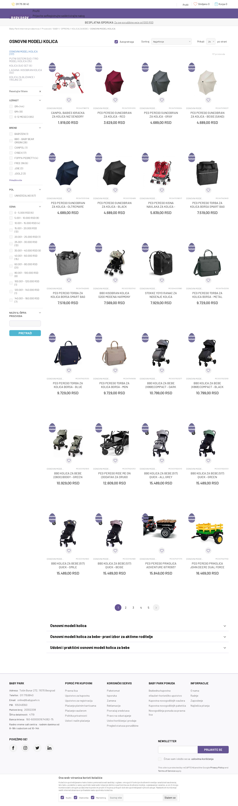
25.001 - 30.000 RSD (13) (26, 243)
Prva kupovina (121, 13)
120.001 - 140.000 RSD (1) (27, 291)
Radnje (194, 695)
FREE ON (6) (21, 163)
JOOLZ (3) (20, 173)
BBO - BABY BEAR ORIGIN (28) (24, 140)
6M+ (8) (18, 111)
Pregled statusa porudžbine (122, 725)
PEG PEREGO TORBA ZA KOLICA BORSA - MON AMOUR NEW (114, 386)
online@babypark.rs (28, 700)
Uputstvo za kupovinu (77, 695)
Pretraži (25, 333)
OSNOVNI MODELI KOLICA (23, 52)
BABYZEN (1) (21, 133)
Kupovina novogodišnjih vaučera (167, 700)
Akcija (65, 13)
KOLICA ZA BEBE (80, 28)
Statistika (84, 798)
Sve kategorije (44, 13)
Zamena (111, 700)
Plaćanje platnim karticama (80, 705)
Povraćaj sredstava (118, 710)
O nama (195, 690)
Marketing (101, 798)
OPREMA (65, 28)
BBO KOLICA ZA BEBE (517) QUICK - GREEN (207, 475)
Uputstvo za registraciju (79, 700)
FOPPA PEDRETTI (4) (26, 157)
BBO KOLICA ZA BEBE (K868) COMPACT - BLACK (207, 385)
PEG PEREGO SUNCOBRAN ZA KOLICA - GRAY (161, 114)
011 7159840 (26, 695)
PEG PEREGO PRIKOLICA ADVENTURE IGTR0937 (160, 565)
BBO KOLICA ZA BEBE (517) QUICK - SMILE (68, 565)
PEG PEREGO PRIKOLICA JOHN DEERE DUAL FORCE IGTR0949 (207, 567)
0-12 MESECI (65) (24, 116)
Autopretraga (127, 41)
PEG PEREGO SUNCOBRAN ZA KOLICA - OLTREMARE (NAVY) (68, 206)
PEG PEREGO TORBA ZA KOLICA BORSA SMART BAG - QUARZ (68, 296)
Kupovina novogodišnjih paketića (167, 705)
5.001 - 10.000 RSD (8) (27, 217)
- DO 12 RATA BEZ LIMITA (138, 22)
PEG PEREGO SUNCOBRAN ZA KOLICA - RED (114, 114)
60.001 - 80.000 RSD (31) (26, 266)
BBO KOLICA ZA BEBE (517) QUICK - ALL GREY (161, 475)
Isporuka (112, 695)
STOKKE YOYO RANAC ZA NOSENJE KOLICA (161, 294)
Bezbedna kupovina (160, 690)
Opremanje (98, 13)
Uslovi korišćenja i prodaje (121, 720)
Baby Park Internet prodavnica (24, 28)
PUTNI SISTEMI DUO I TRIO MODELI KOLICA (23, 59)
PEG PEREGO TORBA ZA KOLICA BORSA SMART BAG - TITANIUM (207, 206)
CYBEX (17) (20, 152)
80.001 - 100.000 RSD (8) (26, 274)
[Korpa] (222, 4)
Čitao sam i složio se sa (188, 759)
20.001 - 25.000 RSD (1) (27, 236)
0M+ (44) (19, 106)
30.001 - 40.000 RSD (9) (28, 250)
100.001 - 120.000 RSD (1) (27, 283)
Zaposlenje (197, 700)
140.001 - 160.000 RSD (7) (27, 300)
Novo (81, 13)
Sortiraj (145, 41)
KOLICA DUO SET (20, 65)
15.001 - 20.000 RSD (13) (26, 230)
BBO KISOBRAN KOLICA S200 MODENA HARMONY (114, 294)
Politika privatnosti (76, 715)
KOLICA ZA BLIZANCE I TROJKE (22, 78)
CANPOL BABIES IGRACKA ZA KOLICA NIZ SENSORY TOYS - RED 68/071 (68, 116)
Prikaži (200, 41)
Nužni (68, 798)
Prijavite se (213, 749)
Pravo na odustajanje (119, 715)
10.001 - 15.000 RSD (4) (27, 223)
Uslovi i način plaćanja (77, 720)
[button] (26, 91)
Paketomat (113, 690)
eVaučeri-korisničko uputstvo (165, 695)
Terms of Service (167, 770)
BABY (56, 28)
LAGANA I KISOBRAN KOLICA (25, 71)
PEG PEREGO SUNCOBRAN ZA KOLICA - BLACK (114, 204)
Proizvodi (46, 28)
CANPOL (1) (21, 147)
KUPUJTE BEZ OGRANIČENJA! (106, 22)
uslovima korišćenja (202, 758)
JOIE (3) (19, 168)
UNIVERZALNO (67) (25, 195)
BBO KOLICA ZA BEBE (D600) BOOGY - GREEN (68, 475)
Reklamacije (113, 705)
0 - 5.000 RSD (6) (24, 212)
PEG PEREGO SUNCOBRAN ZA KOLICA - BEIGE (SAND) (207, 114)
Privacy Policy (217, 767)
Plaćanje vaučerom (75, 710)
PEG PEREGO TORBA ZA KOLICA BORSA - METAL (207, 294)
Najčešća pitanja (200, 705)
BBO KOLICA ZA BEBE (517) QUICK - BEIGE (114, 565)
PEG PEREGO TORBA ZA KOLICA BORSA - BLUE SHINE (68, 386)
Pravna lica (71, 690)
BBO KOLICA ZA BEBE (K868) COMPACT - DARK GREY (161, 386)
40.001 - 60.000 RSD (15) (26, 257)
